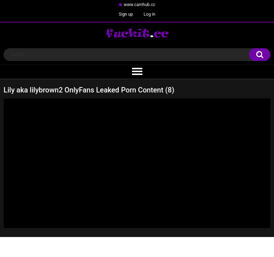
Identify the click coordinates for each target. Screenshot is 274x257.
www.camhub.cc (140, 4)
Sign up (126, 14)
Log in (150, 14)
